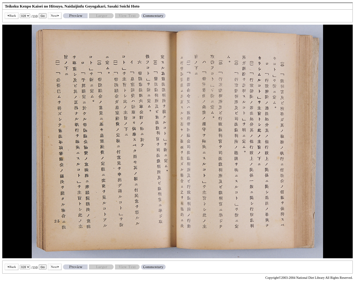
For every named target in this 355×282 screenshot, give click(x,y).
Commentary (153, 15)
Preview (75, 15)
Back (11, 16)
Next (55, 16)
